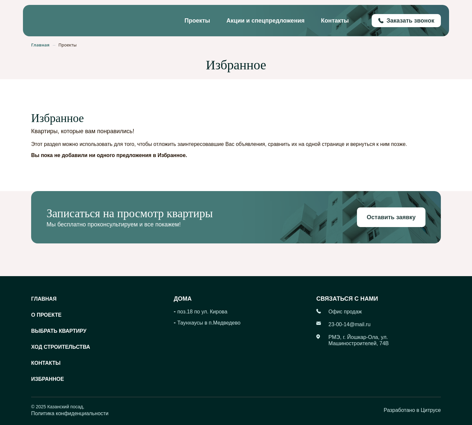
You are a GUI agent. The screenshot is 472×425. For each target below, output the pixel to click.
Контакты (335, 20)
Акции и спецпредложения (265, 20)
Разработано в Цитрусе (412, 410)
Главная (44, 299)
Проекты (197, 20)
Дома (183, 298)
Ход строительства (60, 347)
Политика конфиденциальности (69, 413)
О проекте (46, 315)
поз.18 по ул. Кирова (202, 311)
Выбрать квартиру (59, 331)
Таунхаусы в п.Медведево (209, 323)
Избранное (47, 379)
